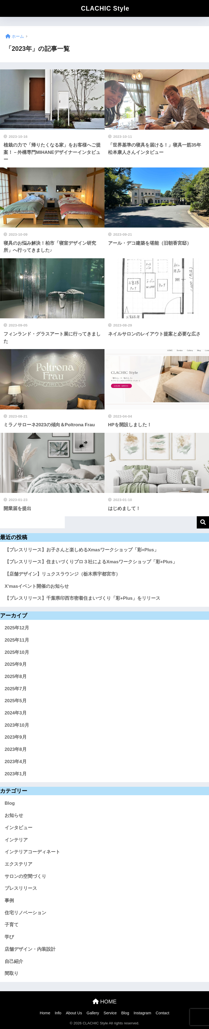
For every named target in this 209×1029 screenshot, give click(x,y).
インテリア (16, 840)
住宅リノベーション (25, 912)
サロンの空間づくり (25, 876)
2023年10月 (17, 725)
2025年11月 (17, 640)
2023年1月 (16, 773)
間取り (12, 973)
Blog (10, 803)
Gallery (93, 1013)
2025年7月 (16, 688)
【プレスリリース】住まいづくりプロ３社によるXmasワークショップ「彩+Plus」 (91, 561)
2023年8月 (16, 749)
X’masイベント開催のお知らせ (37, 586)
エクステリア (18, 864)
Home (45, 1013)
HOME (105, 1002)
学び (9, 937)
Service (110, 1013)
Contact (162, 1013)
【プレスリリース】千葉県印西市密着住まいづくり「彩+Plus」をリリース (82, 598)
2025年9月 (16, 664)
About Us (74, 1013)
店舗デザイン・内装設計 (30, 949)
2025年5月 (16, 700)
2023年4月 (16, 761)
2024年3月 (16, 713)
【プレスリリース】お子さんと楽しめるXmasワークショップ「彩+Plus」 (82, 549)
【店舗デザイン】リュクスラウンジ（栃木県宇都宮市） (62, 574)
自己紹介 (14, 961)
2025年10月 (17, 652)
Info (58, 1013)
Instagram (142, 1013)
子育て (12, 924)
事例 (9, 900)
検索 (203, 522)
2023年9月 (16, 737)
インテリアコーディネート (32, 851)
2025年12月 (17, 627)
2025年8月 (16, 676)
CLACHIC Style (105, 8)
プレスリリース (21, 888)
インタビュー (18, 827)
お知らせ (14, 815)
